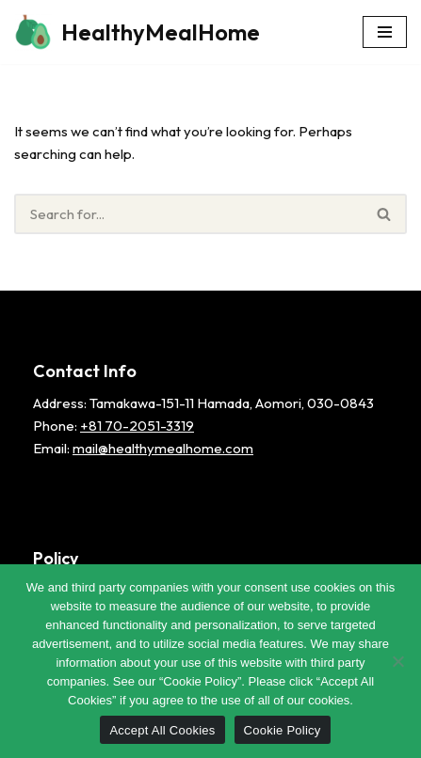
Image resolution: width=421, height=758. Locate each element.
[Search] (188, 214)
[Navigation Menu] (385, 32)
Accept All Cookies (162, 730)
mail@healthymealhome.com (163, 448)
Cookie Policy (282, 730)
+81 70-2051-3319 (137, 425)
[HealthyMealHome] (137, 32)
